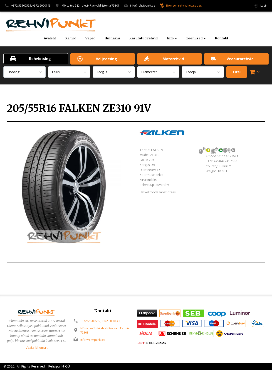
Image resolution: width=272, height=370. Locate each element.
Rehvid (70, 38)
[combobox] (24, 72)
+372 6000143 (41, 5)
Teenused (194, 38)
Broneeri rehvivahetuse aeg (184, 5)
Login (263, 5)
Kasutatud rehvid (143, 38)
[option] (70, 186)
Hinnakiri (112, 38)
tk (255, 72)
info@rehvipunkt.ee (142, 5)
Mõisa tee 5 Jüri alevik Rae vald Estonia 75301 (90, 5)
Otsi (237, 72)
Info (170, 38)
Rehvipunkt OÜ (58, 366)
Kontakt (221, 38)
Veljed (90, 38)
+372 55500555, (21, 5)
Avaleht (50, 38)
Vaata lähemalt (37, 347)
